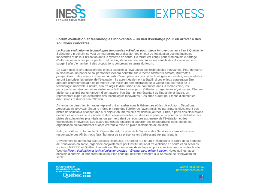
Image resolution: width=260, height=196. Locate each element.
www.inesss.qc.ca (192, 166)
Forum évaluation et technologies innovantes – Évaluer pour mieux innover (117, 150)
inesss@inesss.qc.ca (190, 169)
